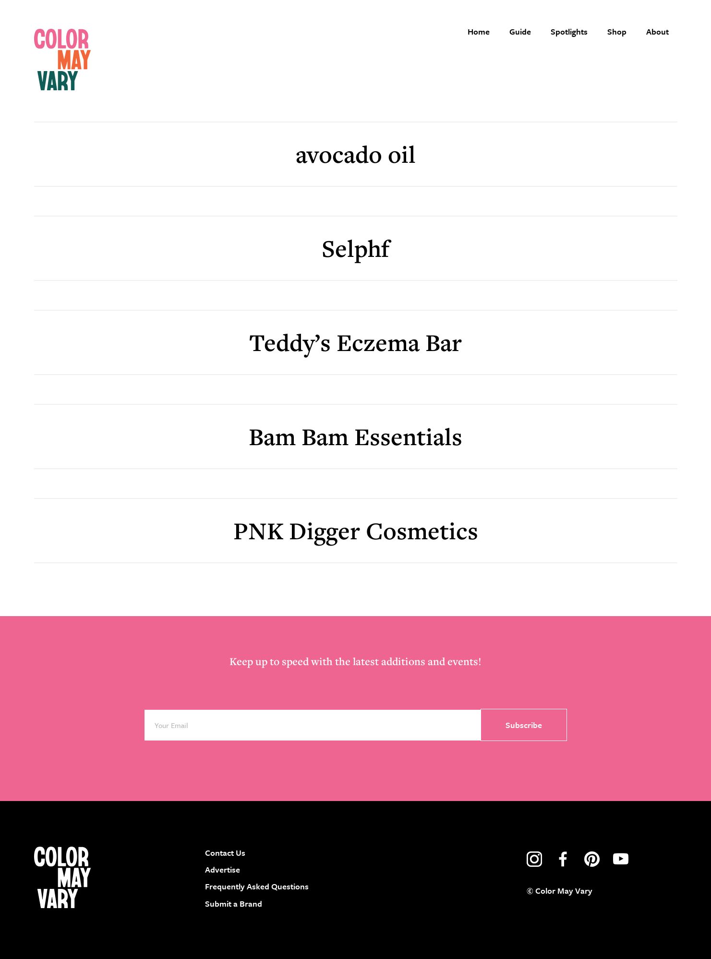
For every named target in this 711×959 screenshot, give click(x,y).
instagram (534, 859)
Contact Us (225, 853)
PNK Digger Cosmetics (355, 530)
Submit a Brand (233, 904)
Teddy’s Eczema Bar (355, 342)
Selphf (355, 248)
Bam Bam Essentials (355, 436)
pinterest (592, 859)
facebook (563, 859)
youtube (620, 859)
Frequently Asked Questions (257, 886)
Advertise (222, 869)
